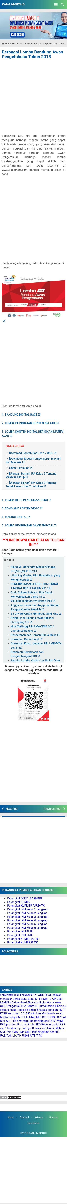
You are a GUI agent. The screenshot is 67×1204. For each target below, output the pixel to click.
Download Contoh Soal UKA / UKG (31, 453)
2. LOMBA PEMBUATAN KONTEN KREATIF (29, 423)
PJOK (51, 1021)
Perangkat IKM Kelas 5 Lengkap (27, 924)
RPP (62, 1024)
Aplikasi (25, 995)
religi (56, 1024)
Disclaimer (34, 1123)
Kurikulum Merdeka (40, 1013)
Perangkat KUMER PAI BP (23, 939)
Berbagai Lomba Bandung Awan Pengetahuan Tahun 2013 (32, 54)
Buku (24, 998)
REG (38, 1024)
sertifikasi (47, 1028)
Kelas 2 (61, 1006)
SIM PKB (5, 1032)
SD (32, 1028)
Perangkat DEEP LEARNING (24, 898)
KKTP (62, 1009)
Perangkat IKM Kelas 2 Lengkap (27, 913)
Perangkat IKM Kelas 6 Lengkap (27, 927)
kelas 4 (14, 1009)
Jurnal (43, 1006)
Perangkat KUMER (18, 902)
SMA (15, 1032)
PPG (3, 1024)
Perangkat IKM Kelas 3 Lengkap (27, 916)
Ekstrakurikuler (37, 1002)
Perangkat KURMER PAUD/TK (26, 905)
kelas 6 (33, 1009)
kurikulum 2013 (17, 1013)
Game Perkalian (19, 468)
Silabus (59, 1028)
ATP (33, 995)
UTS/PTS (36, 1035)
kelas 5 (23, 1009)
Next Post (12, 808)
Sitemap (53, 1117)
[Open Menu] (55, 4)
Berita (16, 998)
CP (54, 998)
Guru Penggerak (10, 1006)
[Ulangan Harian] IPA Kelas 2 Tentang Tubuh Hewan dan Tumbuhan (31, 484)
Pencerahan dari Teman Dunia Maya (34, 635)
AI (17, 995)
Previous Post (52, 808)
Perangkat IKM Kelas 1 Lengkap (27, 909)
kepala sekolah (48, 1009)
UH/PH (17, 1035)
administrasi (8, 995)
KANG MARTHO (13, 4)
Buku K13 (34, 998)
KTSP (3, 1013)
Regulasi (46, 1024)
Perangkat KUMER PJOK (22, 942)
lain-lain (58, 1013)
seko (38, 1028)
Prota (31, 1024)
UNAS (26, 1035)
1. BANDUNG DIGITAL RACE (19, 414)
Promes (22, 1024)
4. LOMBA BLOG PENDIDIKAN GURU (25, 500)
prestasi (11, 1024)
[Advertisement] (33, 95)
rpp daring (23, 1028)
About (10, 1117)
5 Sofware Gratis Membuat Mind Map (34, 613)
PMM (59, 1021)
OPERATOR (53, 1017)
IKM (23, 1006)
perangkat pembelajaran (32, 1021)
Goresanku (54, 1002)
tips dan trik (51, 1032)
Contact (24, 1117)
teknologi (38, 1032)
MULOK (41, 1017)
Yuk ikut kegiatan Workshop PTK (31, 601)
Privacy (39, 1117)
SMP (28, 1032)
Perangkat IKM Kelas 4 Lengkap (27, 920)
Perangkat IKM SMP (20, 931)
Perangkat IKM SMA (20, 935)
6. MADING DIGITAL (14, 517)
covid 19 (46, 998)
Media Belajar (8, 1017)
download (20, 1002)
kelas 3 (4, 1009)
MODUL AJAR (27, 1017)
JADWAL (32, 1006)
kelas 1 (51, 1006)
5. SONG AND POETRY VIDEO (20, 508)
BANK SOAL (44, 995)
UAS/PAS (6, 1035)
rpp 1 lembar (8, 1028)
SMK (22, 1032)
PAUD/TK (10, 1021)
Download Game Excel (25, 639)
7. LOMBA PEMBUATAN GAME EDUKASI (27, 525)
